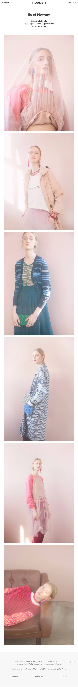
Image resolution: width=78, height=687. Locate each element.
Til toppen (63, 676)
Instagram (39, 676)
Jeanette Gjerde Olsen (44, 23)
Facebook (14, 676)
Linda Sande (41, 21)
